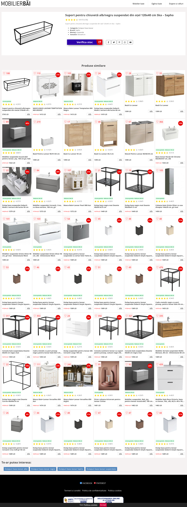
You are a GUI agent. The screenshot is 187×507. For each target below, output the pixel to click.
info (28, 114)
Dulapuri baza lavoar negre (43, 469)
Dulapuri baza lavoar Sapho (71, 469)
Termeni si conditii (72, 490)
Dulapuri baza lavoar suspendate (101, 469)
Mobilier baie (138, 3)
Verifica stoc (89, 42)
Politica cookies (115, 490)
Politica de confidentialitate (94, 490)
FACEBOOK (86, 483)
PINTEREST (100, 483)
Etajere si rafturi (176, 3)
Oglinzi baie (157, 3)
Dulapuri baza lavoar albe (16, 469)
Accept (103, 505)
